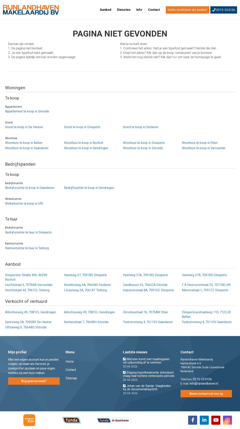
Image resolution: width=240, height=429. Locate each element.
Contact (154, 10)
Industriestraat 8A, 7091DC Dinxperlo (148, 290)
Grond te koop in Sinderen (140, 127)
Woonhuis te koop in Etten (200, 143)
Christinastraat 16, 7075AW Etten (145, 312)
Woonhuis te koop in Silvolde (143, 148)
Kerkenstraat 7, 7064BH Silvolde (86, 322)
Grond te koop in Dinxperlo (82, 127)
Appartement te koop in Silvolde (27, 111)
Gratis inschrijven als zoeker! (187, 10)
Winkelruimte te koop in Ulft (24, 203)
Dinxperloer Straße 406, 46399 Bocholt (26, 277)
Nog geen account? (34, 381)
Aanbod (105, 10)
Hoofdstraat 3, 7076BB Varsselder (28, 285)
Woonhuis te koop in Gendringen (86, 148)
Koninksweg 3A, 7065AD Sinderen (87, 285)
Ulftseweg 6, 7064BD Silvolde (26, 327)
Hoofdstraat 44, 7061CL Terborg (27, 290)
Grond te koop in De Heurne (24, 127)
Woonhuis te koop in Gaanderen (26, 148)
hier (174, 57)
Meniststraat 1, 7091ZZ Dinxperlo (205, 290)
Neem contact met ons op (206, 393)
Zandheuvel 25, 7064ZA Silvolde (145, 285)
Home (70, 361)
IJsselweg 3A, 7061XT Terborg (85, 290)
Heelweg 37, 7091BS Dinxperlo (85, 275)
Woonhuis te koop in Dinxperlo (144, 143)
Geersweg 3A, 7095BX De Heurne (28, 322)
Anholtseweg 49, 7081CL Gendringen (30, 312)
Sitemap (71, 378)
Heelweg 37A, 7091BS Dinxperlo (145, 275)
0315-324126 (223, 10)
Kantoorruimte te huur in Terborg (27, 248)
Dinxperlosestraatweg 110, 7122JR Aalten (206, 314)
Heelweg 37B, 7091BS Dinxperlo (204, 275)
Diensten (123, 10)
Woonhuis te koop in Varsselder (204, 148)
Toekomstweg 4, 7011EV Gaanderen (148, 322)
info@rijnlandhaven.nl (204, 383)
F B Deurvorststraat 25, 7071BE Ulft (206, 285)
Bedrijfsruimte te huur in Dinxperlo (28, 232)
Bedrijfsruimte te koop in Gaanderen (29, 188)
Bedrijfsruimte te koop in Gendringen (89, 188)
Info (139, 10)
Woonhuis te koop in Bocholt (83, 143)
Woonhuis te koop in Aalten (23, 143)
